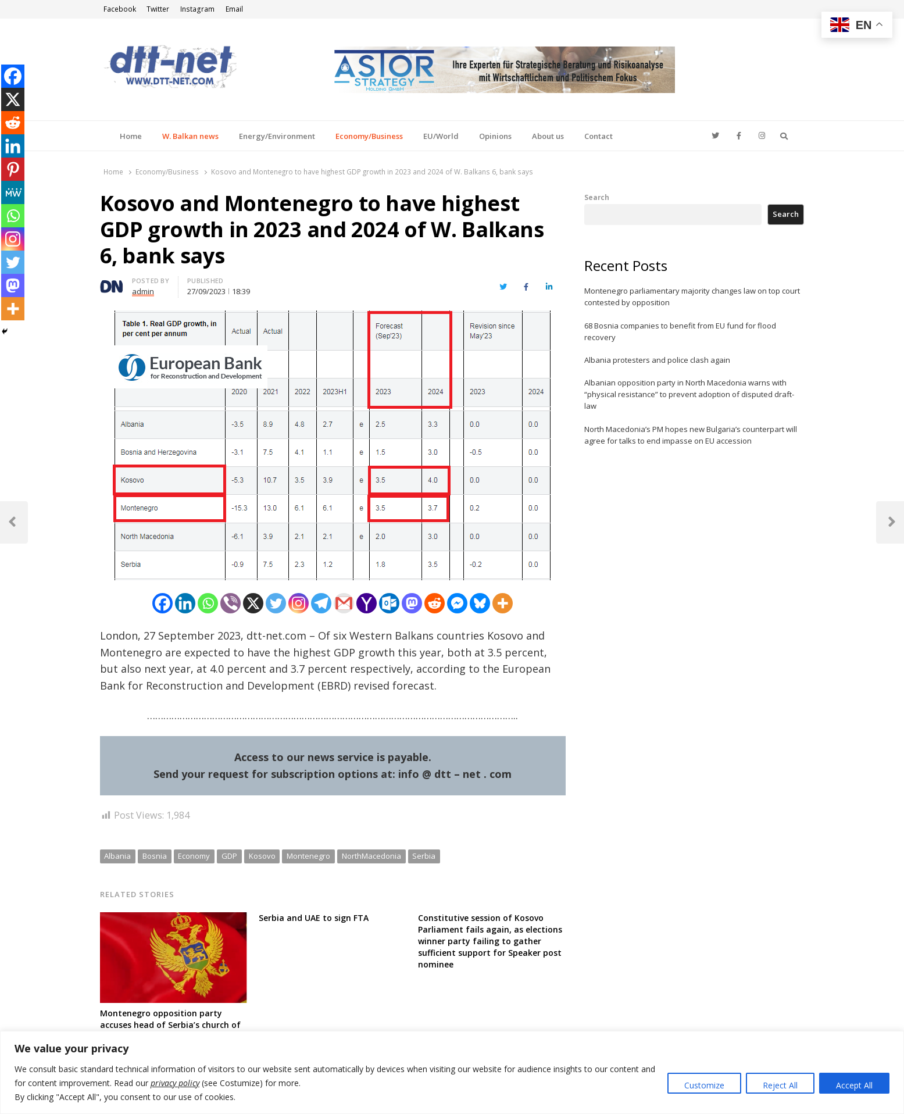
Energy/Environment (277, 136)
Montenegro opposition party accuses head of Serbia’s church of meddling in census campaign (170, 1025)
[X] (253, 603)
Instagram (197, 9)
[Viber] (230, 603)
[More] (502, 603)
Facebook (119, 9)
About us (548, 136)
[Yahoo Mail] (366, 603)
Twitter (158, 9)
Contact (598, 136)
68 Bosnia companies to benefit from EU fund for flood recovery (680, 331)
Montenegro (308, 856)
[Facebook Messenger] (457, 603)
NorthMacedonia (371, 856)
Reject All (780, 1085)
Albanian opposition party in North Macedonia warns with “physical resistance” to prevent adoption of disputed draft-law (689, 394)
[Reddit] (434, 603)
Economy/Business (369, 136)
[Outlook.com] (389, 603)
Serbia (423, 856)
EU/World (441, 136)
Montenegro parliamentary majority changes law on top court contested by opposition (692, 296)
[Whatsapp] (208, 603)
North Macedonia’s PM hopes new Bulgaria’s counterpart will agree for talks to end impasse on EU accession (690, 435)
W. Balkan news (190, 136)
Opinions (495, 136)
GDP (229, 856)
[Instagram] (298, 603)
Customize (704, 1085)
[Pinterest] (12, 169)
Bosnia (154, 856)
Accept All (854, 1085)
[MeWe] (12, 192)
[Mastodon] (412, 603)
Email (234, 9)
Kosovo (262, 856)
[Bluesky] (480, 603)
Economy (194, 856)
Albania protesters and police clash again (657, 360)
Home (131, 136)
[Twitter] (276, 603)
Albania (117, 856)
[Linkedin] (185, 603)
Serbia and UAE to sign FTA (314, 917)
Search (596, 197)
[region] (452, 1072)
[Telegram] (321, 603)
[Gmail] (344, 603)
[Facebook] (162, 603)
